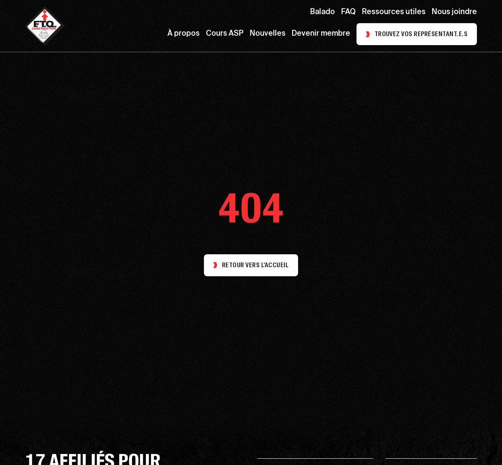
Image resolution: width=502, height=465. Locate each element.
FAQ (348, 12)
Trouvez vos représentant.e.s (421, 34)
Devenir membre (321, 34)
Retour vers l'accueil (251, 265)
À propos (183, 34)
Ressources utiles (394, 12)
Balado (322, 12)
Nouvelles (268, 34)
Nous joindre (454, 12)
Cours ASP (225, 34)
